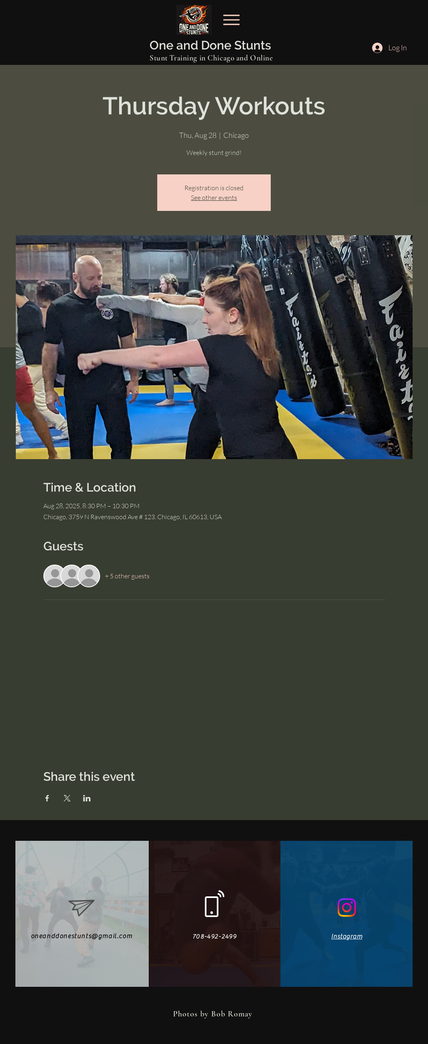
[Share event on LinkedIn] (87, 798)
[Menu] (231, 19)
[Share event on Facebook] (47, 798)
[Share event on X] (67, 798)
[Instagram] (346, 907)
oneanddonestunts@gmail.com (82, 936)
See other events (214, 197)
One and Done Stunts (210, 45)
